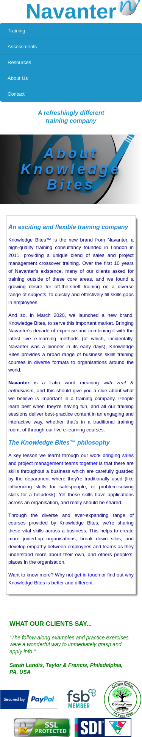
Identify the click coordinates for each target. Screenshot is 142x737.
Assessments (22, 46)
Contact (16, 94)
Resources (19, 62)
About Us (18, 78)
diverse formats (51, 362)
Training (16, 31)
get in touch (87, 575)
